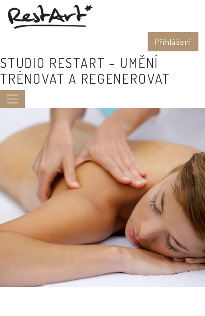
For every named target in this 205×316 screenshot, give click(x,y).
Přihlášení (173, 41)
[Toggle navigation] (12, 99)
